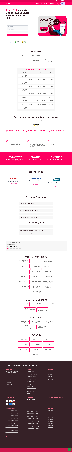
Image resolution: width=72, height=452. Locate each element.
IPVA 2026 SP (23, 339)
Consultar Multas (30, 384)
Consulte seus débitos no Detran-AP (12, 420)
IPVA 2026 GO (36, 349)
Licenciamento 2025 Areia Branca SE (36, 287)
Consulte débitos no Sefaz (31, 376)
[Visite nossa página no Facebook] (29, 399)
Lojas (41, 3)
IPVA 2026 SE (36, 55)
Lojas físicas (9, 382)
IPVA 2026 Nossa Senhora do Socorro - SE (30, 327)
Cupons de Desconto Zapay (53, 379)
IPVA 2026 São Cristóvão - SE (42, 327)
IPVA (36, 261)
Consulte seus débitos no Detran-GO (12, 423)
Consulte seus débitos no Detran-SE (33, 430)
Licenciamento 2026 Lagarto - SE (48, 304)
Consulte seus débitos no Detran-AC (12, 422)
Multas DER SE (24, 276)
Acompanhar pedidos (54, 3)
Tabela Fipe (29, 389)
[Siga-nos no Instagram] (32, 399)
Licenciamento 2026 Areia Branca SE (36, 292)
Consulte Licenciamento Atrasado (32, 379)
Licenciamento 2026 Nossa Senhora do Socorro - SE (30, 310)
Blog (44, 3)
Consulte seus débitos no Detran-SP (33, 411)
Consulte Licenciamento (31, 378)
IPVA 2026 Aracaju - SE (36, 322)
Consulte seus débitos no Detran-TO (12, 432)
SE (29, 365)
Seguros (28, 393)
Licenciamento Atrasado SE (48, 60)
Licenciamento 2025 (30, 381)
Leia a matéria (14, 183)
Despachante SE (36, 271)
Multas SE (36, 60)
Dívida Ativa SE (48, 266)
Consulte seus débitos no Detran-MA (33, 423)
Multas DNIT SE (36, 276)
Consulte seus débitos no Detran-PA (12, 427)
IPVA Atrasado (50, 378)
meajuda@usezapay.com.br (11, 387)
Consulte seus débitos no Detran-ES (33, 418)
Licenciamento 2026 (30, 383)
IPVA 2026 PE (36, 354)
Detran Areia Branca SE (36, 281)
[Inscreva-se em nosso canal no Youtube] (34, 399)
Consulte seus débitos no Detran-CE (12, 418)
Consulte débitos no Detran (31, 373)
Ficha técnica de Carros (31, 391)
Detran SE (23, 55)
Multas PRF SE (48, 276)
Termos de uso (23, 37)
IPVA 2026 (50, 376)
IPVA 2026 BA (23, 349)
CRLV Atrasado (36, 266)
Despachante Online (30, 386)
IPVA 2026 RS (23, 344)
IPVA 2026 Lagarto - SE (48, 322)
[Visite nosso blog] (27, 399)
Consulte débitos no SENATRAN (32, 374)
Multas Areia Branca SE (24, 287)
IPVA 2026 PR (48, 339)
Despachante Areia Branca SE (48, 281)
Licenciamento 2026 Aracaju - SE (36, 304)
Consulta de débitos (16, 365)
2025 (26, 365)
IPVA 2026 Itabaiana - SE (24, 322)
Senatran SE (48, 271)
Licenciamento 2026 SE (48, 55)
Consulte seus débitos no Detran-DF (12, 410)
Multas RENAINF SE (24, 281)
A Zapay (37, 3)
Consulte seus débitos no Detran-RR (12, 430)
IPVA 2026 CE (48, 349)
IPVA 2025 (50, 374)
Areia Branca (34, 365)
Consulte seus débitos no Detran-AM (33, 420)
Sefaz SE (23, 271)
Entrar (62, 3)
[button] (36, 203)
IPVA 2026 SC (48, 344)
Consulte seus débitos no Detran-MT (12, 425)
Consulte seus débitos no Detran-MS (33, 425)
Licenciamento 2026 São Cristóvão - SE (42, 309)
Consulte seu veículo (30, 371)
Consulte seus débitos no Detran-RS (33, 413)
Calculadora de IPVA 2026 (23, 261)
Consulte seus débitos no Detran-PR (12, 413)
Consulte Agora (17, 35)
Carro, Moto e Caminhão (10, 244)
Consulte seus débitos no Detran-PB (33, 426)
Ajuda (47, 3)
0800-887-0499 (10, 384)
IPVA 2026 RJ (36, 344)
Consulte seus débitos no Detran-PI (12, 428)
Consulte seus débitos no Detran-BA (33, 416)
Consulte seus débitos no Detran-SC (12, 415)
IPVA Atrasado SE (23, 60)
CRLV (23, 266)
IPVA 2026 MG (36, 339)
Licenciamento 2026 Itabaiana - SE (23, 304)
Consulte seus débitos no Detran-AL (33, 421)
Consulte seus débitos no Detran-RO (33, 428)
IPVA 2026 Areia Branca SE (48, 287)
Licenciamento (48, 261)
